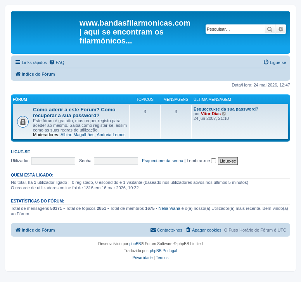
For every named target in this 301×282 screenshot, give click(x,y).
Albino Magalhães (77, 134)
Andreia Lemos (111, 134)
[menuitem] (56, 62)
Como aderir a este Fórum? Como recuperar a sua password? (74, 112)
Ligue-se (20, 151)
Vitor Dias (211, 113)
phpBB (135, 244)
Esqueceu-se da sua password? (226, 109)
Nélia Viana (169, 208)
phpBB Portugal (163, 251)
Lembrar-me (201, 160)
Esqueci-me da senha (162, 160)
